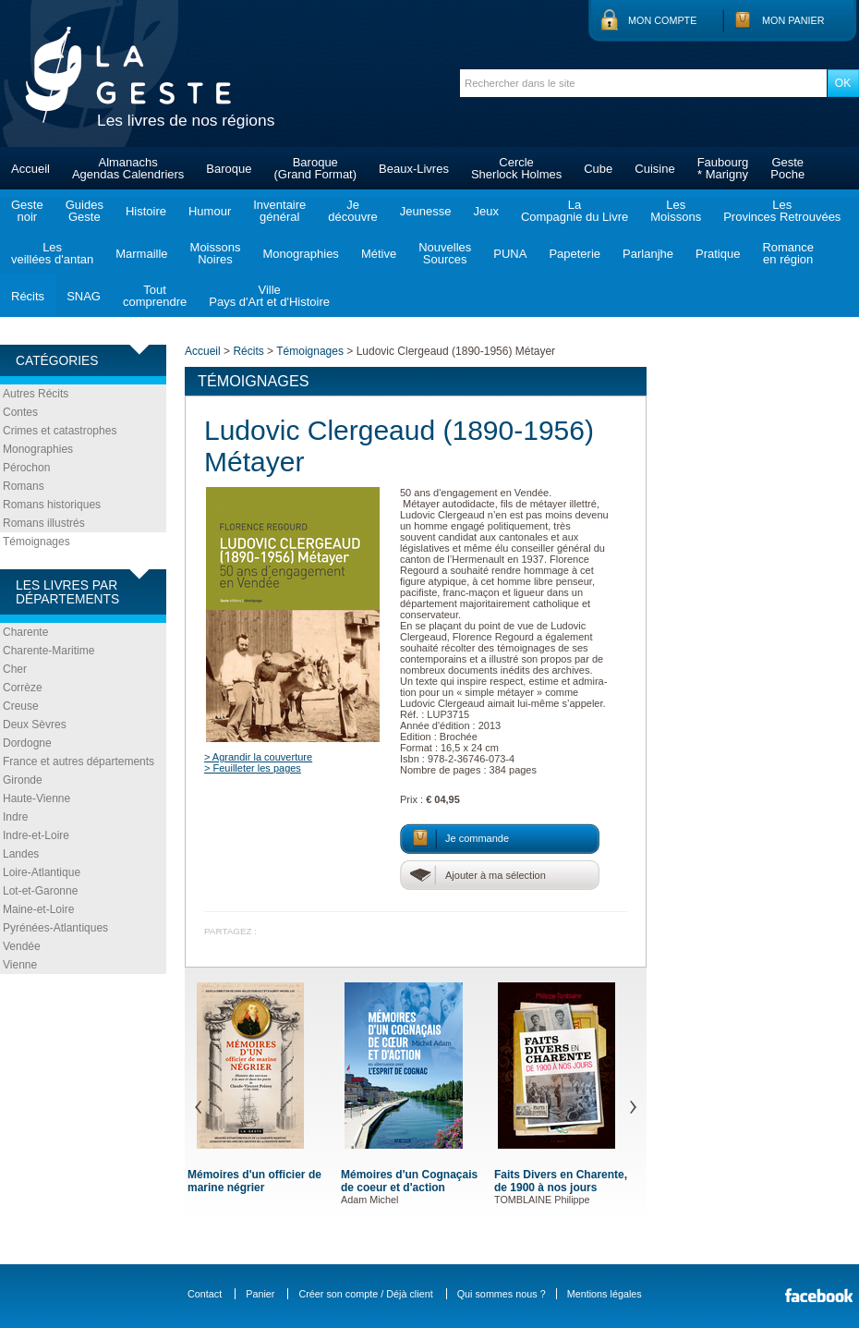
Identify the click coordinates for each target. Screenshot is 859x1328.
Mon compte (662, 20)
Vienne (20, 964)
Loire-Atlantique (41, 872)
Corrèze (22, 687)
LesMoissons (675, 211)
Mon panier (793, 20)
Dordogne (27, 743)
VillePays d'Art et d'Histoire (269, 296)
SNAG (84, 296)
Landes (21, 853)
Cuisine (654, 169)
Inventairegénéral (279, 211)
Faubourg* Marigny (723, 168)
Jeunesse (426, 211)
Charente (25, 632)
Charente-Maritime (48, 650)
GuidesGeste (84, 211)
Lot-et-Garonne (40, 890)
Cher (15, 669)
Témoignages (36, 541)
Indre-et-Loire (36, 835)
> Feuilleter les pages (252, 768)
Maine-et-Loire (38, 909)
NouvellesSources (444, 253)
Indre (15, 816)
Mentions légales (604, 1293)
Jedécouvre (352, 211)
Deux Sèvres (35, 724)
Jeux (485, 211)
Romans (23, 486)
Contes (20, 412)
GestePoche (787, 168)
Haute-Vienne (36, 798)
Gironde (22, 780)
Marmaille (141, 254)
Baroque (228, 169)
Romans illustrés (44, 523)
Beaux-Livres (414, 169)
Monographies (300, 254)
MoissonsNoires (215, 253)
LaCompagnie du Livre (574, 211)
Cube (598, 169)
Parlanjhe (648, 254)
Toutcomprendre (155, 296)
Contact (205, 1293)
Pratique (718, 254)
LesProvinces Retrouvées (782, 211)
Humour (209, 211)
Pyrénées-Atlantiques (55, 927)
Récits (27, 296)
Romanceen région (788, 253)
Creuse (21, 706)
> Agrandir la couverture (258, 756)
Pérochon (26, 467)
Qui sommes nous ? (501, 1293)
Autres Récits (35, 393)
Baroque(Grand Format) (315, 168)
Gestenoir (27, 211)
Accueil (30, 169)
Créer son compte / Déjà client (365, 1293)
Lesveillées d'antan (52, 253)
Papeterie (574, 254)
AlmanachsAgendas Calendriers (128, 168)
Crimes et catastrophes (59, 430)
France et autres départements (78, 761)
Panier (260, 1293)
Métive (378, 254)
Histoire (146, 211)
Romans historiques (52, 504)
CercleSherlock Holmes (516, 168)
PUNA (509, 254)
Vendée (22, 946)
